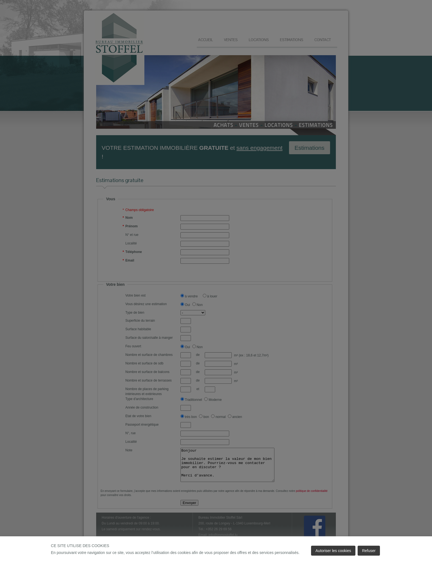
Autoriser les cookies (333, 550)
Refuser (369, 550)
